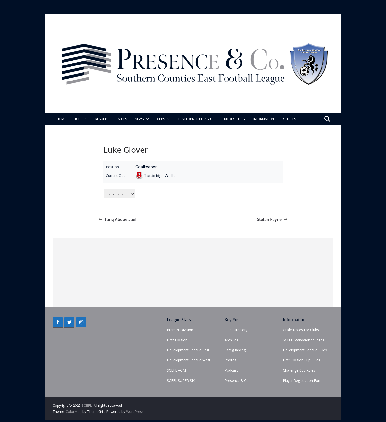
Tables (121, 119)
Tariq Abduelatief (117, 219)
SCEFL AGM (176, 370)
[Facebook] (58, 322)
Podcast (231, 370)
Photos (230, 360)
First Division (177, 340)
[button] (146, 119)
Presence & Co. (237, 380)
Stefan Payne (272, 219)
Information (263, 119)
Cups (161, 119)
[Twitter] (69, 322)
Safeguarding (235, 350)
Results (101, 119)
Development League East (188, 350)
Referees (289, 119)
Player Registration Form (302, 380)
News (139, 119)
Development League (195, 119)
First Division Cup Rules (301, 360)
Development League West (188, 360)
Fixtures (80, 119)
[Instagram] (81, 322)
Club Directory (233, 119)
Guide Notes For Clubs (301, 329)
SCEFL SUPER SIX (181, 380)
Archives (231, 340)
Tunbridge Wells (159, 175)
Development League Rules (305, 350)
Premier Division (180, 329)
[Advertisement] (193, 272)
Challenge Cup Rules (299, 370)
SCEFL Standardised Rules (303, 340)
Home (61, 119)
